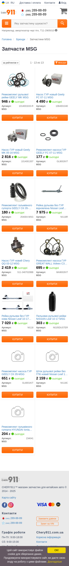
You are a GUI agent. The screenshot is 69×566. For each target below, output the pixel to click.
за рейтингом (10, 63)
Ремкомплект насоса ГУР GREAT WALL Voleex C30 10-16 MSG (51, 262)
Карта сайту (9, 497)
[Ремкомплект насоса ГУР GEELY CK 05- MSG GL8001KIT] (17, 356)
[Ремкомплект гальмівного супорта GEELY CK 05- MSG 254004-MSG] (17, 190)
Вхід (62, 2)
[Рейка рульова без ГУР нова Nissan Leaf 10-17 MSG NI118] (17, 301)
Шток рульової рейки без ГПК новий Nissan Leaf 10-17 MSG (51, 372)
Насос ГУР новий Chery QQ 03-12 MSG (16, 262)
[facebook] (4, 505)
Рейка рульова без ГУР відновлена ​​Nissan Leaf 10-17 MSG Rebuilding (50, 206)
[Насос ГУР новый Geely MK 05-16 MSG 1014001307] (17, 135)
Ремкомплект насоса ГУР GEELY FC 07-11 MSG (51, 151)
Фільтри (60, 63)
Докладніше (55, 561)
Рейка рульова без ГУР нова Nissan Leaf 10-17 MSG (15, 317)
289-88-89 (33, 10)
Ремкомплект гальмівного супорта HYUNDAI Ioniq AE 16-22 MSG (17, 428)
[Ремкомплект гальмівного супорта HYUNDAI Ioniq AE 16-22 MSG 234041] (17, 412)
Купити (17, 117)
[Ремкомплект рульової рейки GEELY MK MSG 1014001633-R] (17, 79)
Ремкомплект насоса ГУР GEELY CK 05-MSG (17, 372)
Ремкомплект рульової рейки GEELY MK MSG (15, 96)
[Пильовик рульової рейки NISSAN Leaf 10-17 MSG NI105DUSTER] (52, 301)
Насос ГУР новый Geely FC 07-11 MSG (50, 96)
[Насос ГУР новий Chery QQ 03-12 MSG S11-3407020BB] (17, 245)
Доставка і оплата (30, 2)
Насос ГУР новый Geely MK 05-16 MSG (16, 151)
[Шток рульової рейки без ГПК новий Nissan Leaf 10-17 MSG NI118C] (52, 356)
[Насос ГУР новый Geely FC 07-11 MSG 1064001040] (52, 79)
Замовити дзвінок (47, 518)
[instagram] (11, 505)
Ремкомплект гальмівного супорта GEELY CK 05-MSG (17, 206)
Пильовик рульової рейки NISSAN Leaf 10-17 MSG (51, 317)
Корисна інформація (48, 537)
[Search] (62, 23)
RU (12, 2)
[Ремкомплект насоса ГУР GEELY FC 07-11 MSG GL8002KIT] (52, 135)
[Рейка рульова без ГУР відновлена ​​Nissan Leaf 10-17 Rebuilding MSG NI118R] (52, 190)
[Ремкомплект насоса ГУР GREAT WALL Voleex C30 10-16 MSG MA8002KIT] (52, 245)
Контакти (49, 2)
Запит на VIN (47, 524)
